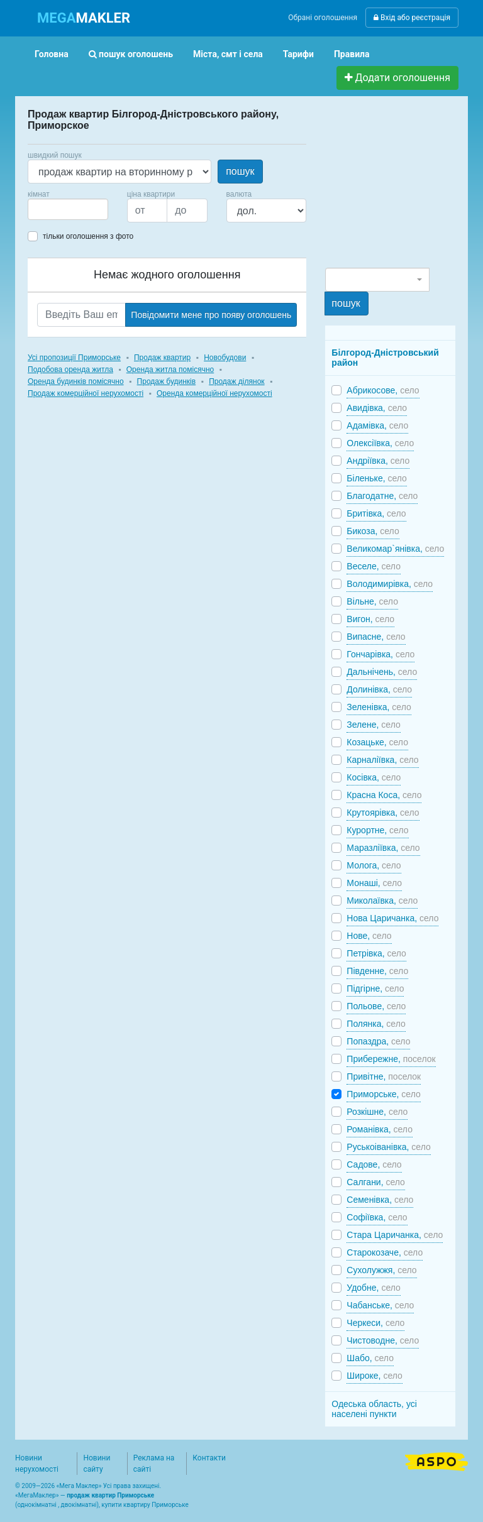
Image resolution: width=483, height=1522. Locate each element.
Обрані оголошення (322, 17)
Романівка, (380, 1129)
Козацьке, (377, 742)
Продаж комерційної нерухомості (85, 393)
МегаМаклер (37, 1495)
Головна (52, 54)
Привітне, (384, 1076)
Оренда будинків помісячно (76, 381)
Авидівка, (377, 408)
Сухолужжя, (381, 1270)
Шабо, (370, 1358)
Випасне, (376, 637)
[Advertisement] (403, 187)
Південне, (377, 971)
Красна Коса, (384, 795)
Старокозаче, (385, 1252)
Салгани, (376, 1182)
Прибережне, (391, 1059)
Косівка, (374, 777)
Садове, (374, 1164)
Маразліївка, (383, 848)
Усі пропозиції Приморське (74, 357)
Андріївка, (378, 461)
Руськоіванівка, (388, 1147)
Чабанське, (380, 1305)
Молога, (374, 865)
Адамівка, (377, 425)
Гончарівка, (380, 654)
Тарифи (298, 54)
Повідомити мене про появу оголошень (211, 315)
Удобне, (374, 1288)
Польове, (376, 1006)
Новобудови (225, 357)
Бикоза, (373, 531)
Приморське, (383, 1094)
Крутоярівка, (383, 813)
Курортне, (377, 830)
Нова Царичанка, (392, 918)
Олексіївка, (380, 443)
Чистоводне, (383, 1340)
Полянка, (376, 1024)
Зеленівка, (379, 707)
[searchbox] (50, 209)
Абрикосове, (383, 390)
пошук (240, 171)
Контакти (209, 1458)
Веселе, (374, 566)
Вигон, (370, 619)
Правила (352, 54)
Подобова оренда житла (70, 369)
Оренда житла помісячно (170, 369)
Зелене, (373, 725)
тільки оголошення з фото (88, 236)
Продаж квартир (162, 357)
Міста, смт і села (228, 54)
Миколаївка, (382, 900)
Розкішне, (377, 1112)
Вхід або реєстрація (412, 17)
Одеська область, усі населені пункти (374, 1409)
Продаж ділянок (236, 381)
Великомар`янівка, (395, 549)
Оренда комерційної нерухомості (214, 393)
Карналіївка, (382, 760)
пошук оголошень (131, 54)
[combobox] (68, 209)
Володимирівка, (390, 584)
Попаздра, (378, 1041)
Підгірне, (375, 988)
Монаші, (374, 883)
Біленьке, (377, 478)
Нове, (369, 936)
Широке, (374, 1376)
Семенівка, (380, 1200)
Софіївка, (377, 1217)
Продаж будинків (166, 381)
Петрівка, (376, 953)
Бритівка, (376, 513)
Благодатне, (382, 496)
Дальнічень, (382, 672)
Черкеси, (375, 1323)
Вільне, (372, 601)
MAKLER (83, 18)
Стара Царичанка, (395, 1235)
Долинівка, (379, 689)
